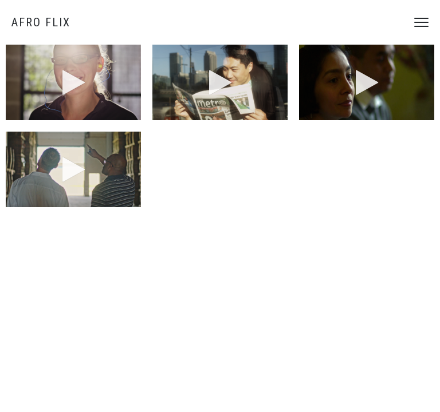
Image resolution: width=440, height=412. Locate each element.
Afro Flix (40, 22)
